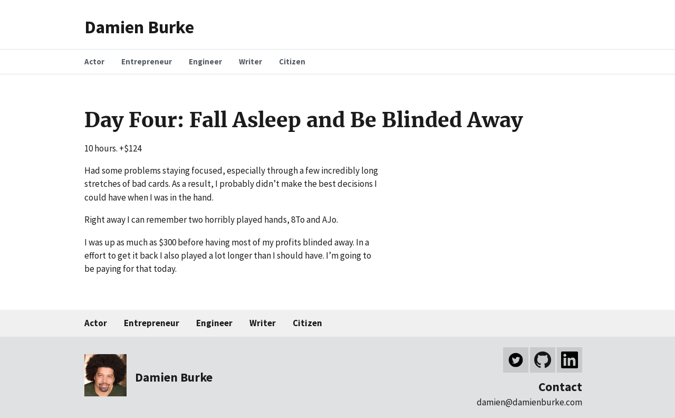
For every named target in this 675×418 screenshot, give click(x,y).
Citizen (307, 323)
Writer (262, 323)
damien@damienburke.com (529, 402)
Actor (95, 323)
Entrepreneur (151, 323)
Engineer (214, 323)
